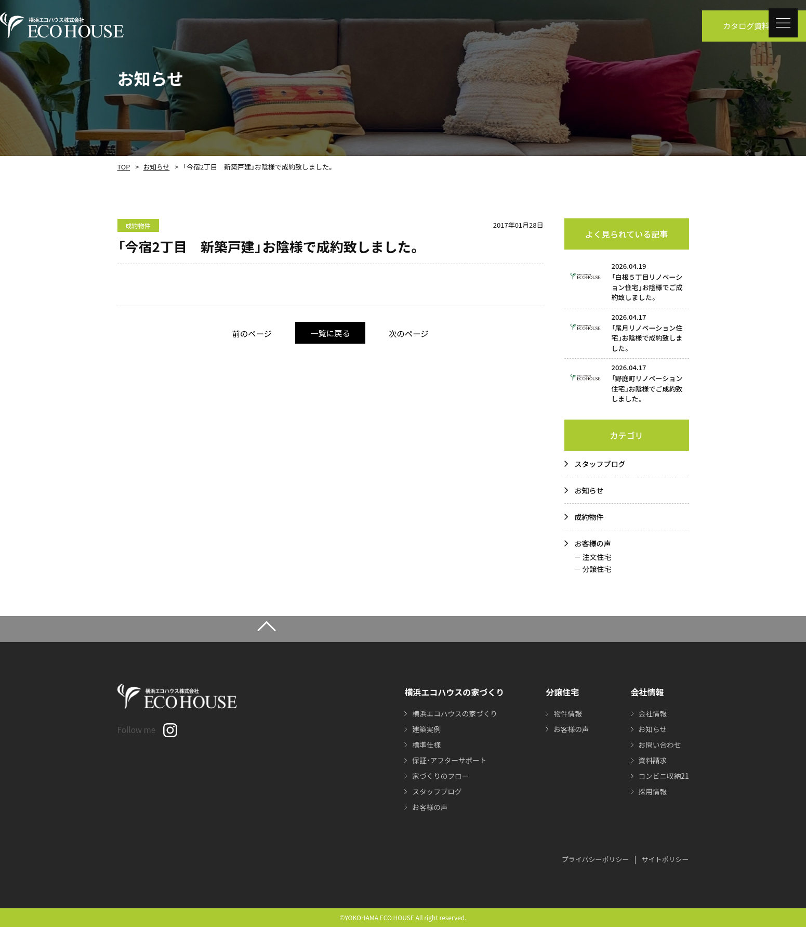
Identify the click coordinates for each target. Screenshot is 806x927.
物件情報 (565, 713)
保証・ (448, 760)
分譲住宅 (597, 569)
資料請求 (651, 760)
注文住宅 (597, 557)
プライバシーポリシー (595, 859)
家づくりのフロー (439, 776)
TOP (123, 166)
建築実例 (424, 729)
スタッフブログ (600, 464)
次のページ (413, 333)
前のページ (247, 333)
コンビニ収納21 (663, 776)
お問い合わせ (659, 744)
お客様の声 (593, 543)
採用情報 (651, 791)
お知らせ (154, 166)
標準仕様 (424, 744)
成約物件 (589, 517)
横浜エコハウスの (453, 713)
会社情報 (651, 713)
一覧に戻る (330, 332)
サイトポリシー (665, 859)
